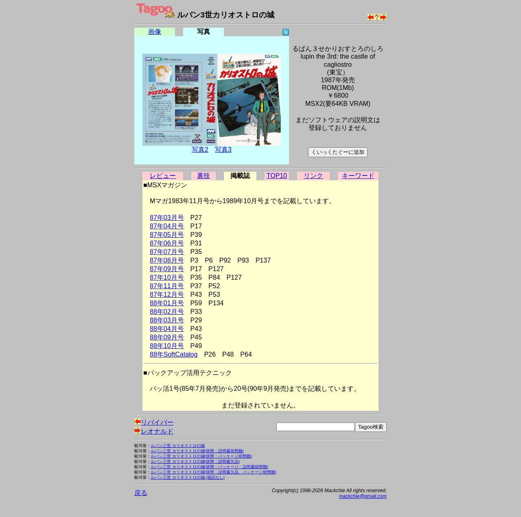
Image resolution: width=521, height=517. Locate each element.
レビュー (163, 175)
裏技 (203, 175)
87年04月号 (167, 226)
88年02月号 (167, 311)
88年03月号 (167, 320)
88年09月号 (167, 337)
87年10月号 (167, 277)
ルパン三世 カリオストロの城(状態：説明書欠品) (195, 461)
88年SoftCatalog (173, 354)
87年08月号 (167, 260)
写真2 (200, 149)
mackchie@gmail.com (363, 496)
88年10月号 (167, 345)
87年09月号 (167, 268)
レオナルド (153, 431)
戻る (140, 492)
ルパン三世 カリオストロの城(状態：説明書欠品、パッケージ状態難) (213, 472)
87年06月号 (167, 243)
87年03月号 (167, 217)
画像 (154, 31)
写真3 (223, 149)
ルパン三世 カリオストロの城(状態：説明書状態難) (197, 451)
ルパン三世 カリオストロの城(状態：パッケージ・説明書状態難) (209, 466)
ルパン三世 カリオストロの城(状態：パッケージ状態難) (201, 456)
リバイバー (153, 422)
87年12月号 (167, 294)
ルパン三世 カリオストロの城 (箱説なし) (188, 477)
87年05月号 (167, 234)
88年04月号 (167, 328)
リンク (313, 175)
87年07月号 (167, 251)
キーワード (358, 175)
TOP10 (277, 175)
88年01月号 (167, 303)
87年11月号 (167, 286)
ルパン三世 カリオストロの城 (178, 445)
